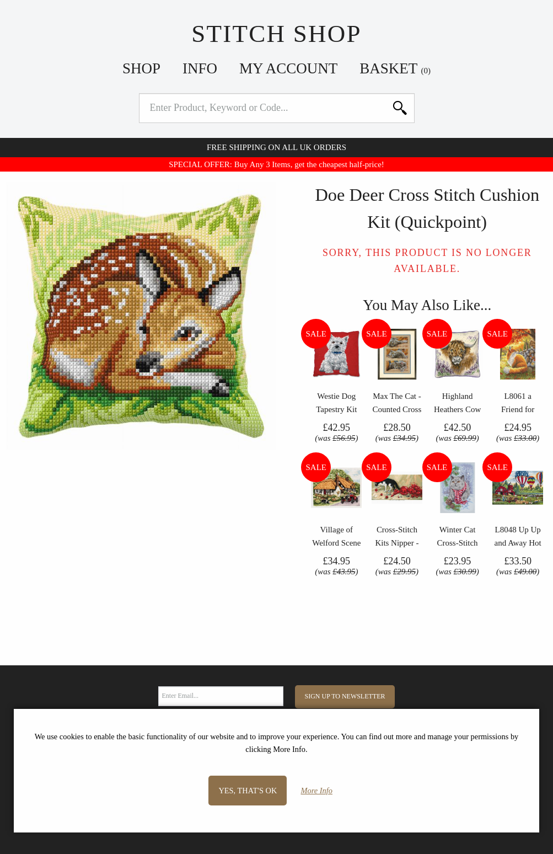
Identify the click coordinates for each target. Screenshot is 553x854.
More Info (316, 790)
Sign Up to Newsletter (345, 696)
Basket (395, 68)
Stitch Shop (276, 33)
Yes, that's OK (247, 790)
